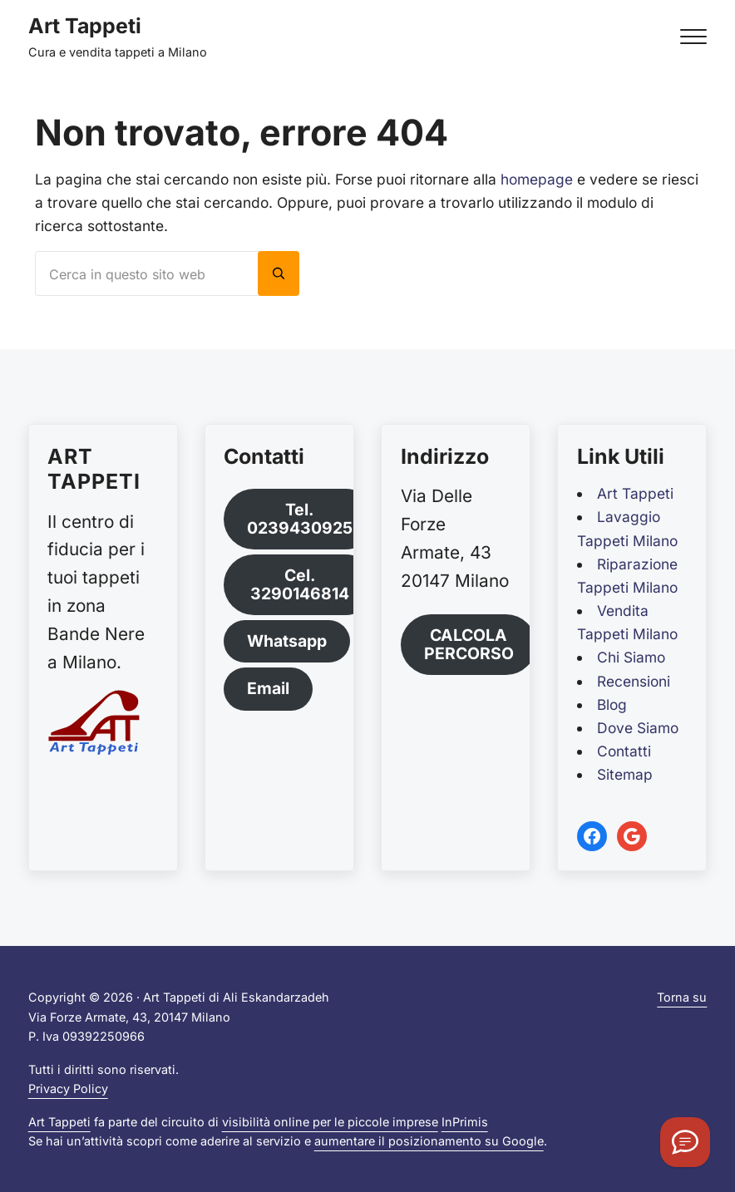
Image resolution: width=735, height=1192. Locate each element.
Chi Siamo (631, 657)
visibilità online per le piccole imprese (330, 1122)
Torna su (682, 997)
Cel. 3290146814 (299, 584)
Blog (612, 704)
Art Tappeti (84, 25)
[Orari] (685, 1142)
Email (268, 688)
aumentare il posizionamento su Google (429, 1141)
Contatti (624, 751)
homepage (537, 179)
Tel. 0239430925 (300, 518)
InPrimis (464, 1122)
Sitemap (625, 774)
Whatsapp (287, 641)
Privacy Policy (68, 1088)
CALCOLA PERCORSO (469, 643)
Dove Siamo (637, 727)
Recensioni (633, 681)
